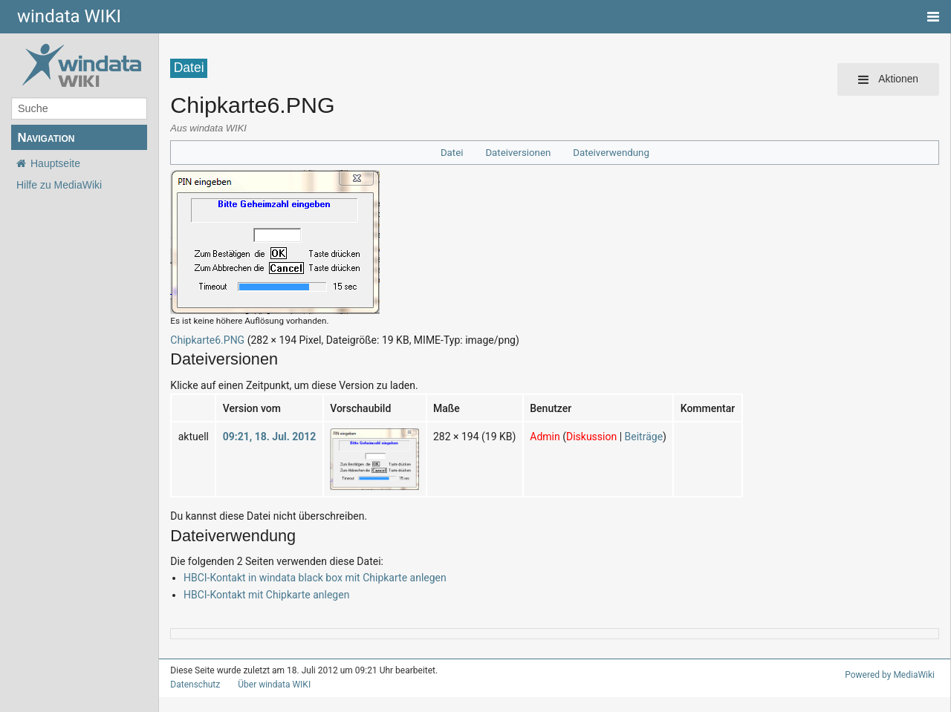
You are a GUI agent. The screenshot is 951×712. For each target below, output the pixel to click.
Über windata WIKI (268, 684)
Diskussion (574, 436)
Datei (458, 152)
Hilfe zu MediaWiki (59, 185)
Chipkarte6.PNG (205, 339)
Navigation (45, 138)
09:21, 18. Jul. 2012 (263, 436)
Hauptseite (55, 163)
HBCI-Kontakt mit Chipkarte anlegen (262, 594)
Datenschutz (192, 684)
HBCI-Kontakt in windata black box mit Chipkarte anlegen (307, 577)
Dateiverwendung (608, 152)
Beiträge (621, 436)
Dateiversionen (520, 152)
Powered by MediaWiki (892, 675)
